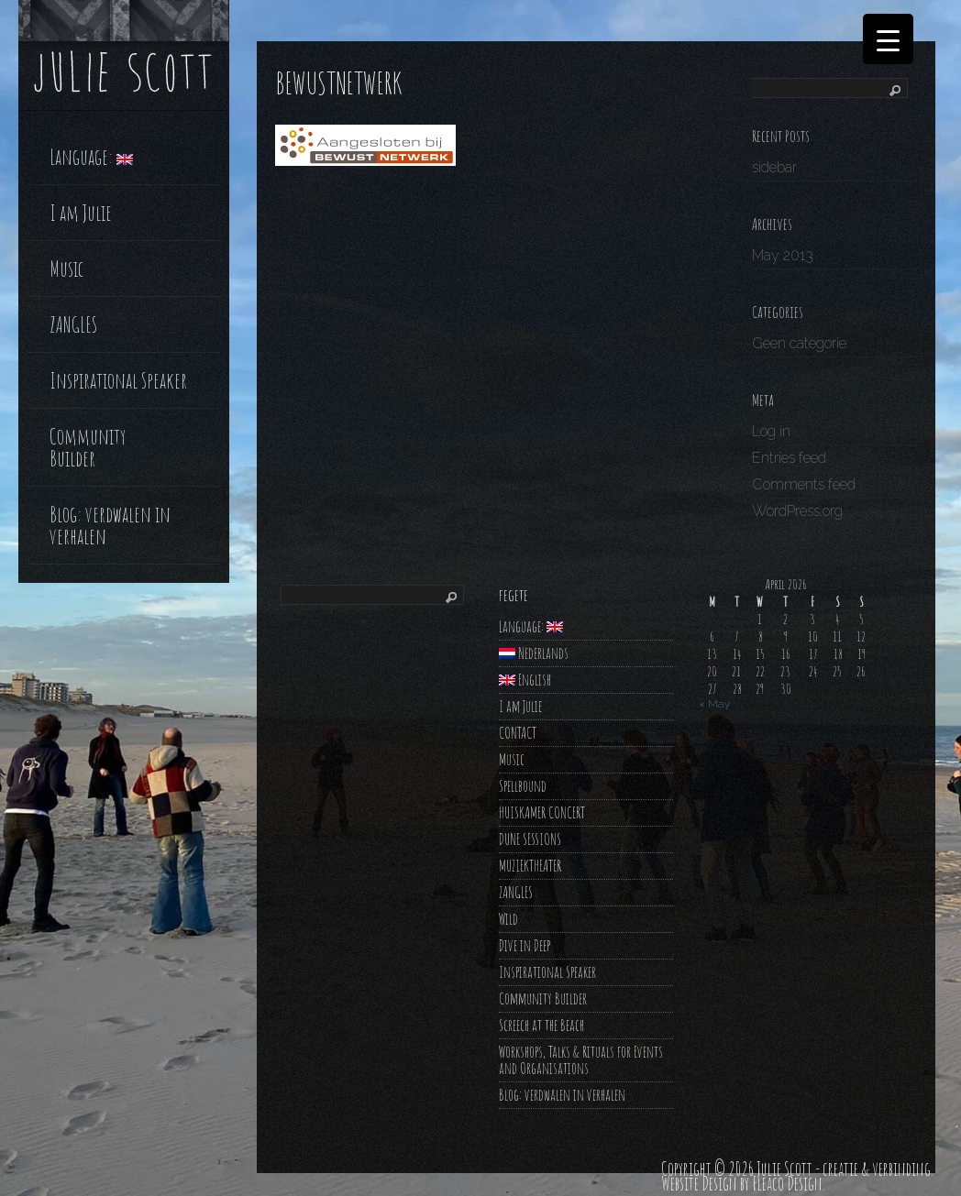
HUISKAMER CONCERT (542, 812)
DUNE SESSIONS (530, 839)
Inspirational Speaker (118, 378)
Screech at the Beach (541, 1025)
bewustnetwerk (338, 83)
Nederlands (534, 653)
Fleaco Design (787, 1183)
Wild (508, 918)
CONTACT (517, 732)
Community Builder (88, 445)
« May (714, 703)
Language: (91, 155)
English (525, 679)
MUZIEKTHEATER (530, 865)
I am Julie (81, 211)
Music (66, 266)
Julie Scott (784, 1169)
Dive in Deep (524, 945)
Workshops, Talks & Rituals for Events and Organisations (581, 1060)
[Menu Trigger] (888, 39)
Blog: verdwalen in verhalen (110, 523)
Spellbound (523, 786)
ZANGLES (73, 322)
